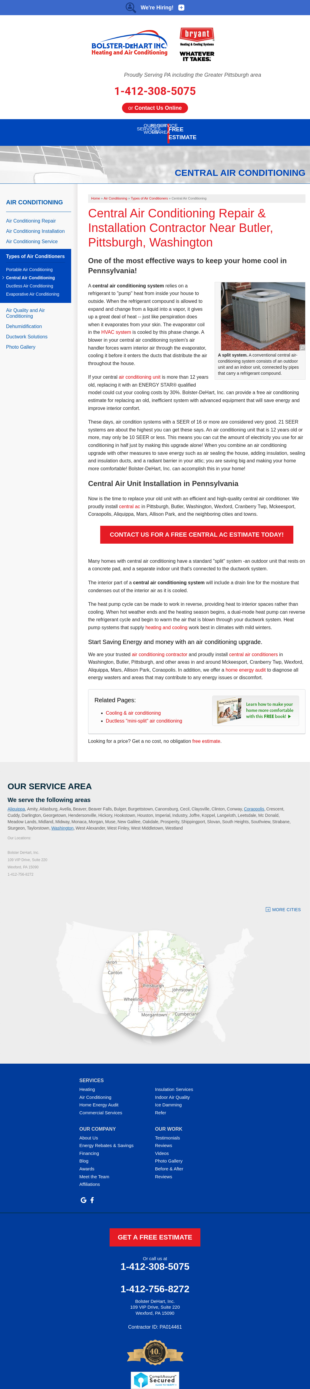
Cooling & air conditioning (133, 706)
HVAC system (116, 325)
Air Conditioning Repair (31, 213)
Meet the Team (94, 1169)
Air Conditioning (34, 195)
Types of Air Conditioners (35, 249)
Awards (86, 1161)
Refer (160, 1105)
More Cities (286, 902)
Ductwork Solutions (27, 329)
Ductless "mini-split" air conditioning (144, 713)
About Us (88, 1130)
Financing (89, 1146)
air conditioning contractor (159, 647)
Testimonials (167, 1130)
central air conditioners (253, 647)
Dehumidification (24, 319)
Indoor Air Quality (172, 1090)
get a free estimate (155, 1230)
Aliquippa (16, 802)
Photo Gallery (20, 340)
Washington (62, 821)
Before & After (169, 1161)
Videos (162, 1146)
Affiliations (89, 1177)
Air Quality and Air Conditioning (25, 306)
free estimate (206, 734)
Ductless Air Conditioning (29, 279)
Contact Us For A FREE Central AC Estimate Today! (197, 527)
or (155, 108)
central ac (129, 499)
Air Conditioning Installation (35, 224)
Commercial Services (100, 1105)
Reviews (163, 1138)
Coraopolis (254, 802)
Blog (83, 1153)
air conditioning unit (139, 370)
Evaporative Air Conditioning (32, 287)
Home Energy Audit (98, 1097)
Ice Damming (168, 1097)
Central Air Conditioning (30, 270)
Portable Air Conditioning (29, 262)
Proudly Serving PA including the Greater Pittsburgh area (192, 75)
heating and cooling (166, 620)
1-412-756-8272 (155, 1282)
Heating (87, 1082)
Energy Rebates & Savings (106, 1138)
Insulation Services (174, 1082)
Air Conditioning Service (32, 234)
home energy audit (246, 663)
